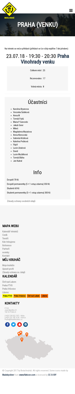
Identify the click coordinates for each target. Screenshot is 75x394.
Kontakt (6, 255)
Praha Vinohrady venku (45, 59)
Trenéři (5, 238)
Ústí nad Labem (9, 282)
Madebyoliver (8, 375)
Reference (6, 245)
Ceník (4, 235)
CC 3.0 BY (52, 375)
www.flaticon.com (27, 375)
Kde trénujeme (8, 242)
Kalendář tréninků (10, 231)
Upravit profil (8, 269)
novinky (5, 252)
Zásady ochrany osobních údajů (21, 201)
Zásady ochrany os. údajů (13, 272)
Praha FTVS (7, 285)
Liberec (5, 292)
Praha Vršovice (9, 288)
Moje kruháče (8, 265)
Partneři (5, 248)
